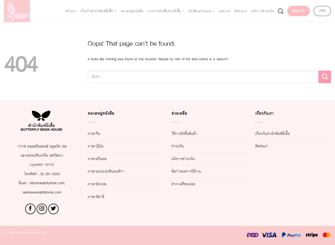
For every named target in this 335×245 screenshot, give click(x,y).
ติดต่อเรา (319, 5)
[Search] (270, 16)
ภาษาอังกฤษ (102, 184)
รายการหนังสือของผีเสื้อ (216, 5)
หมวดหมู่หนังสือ (169, 5)
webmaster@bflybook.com (41, 192)
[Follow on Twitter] (53, 209)
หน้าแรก (83, 5)
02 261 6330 (53, 174)
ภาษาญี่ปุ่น (99, 146)
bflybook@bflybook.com (49, 183)
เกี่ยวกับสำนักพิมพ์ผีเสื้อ (122, 5)
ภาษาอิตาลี (100, 197)
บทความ (297, 5)
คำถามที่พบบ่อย (189, 184)
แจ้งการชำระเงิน (246, 16)
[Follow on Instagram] (42, 209)
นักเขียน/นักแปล (266, 5)
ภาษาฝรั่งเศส (102, 159)
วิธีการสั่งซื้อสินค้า (191, 133)
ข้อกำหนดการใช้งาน (194, 171)
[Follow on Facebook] (30, 209)
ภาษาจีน (97, 133)
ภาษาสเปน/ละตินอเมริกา (115, 171)
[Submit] (325, 77)
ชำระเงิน (181, 146)
